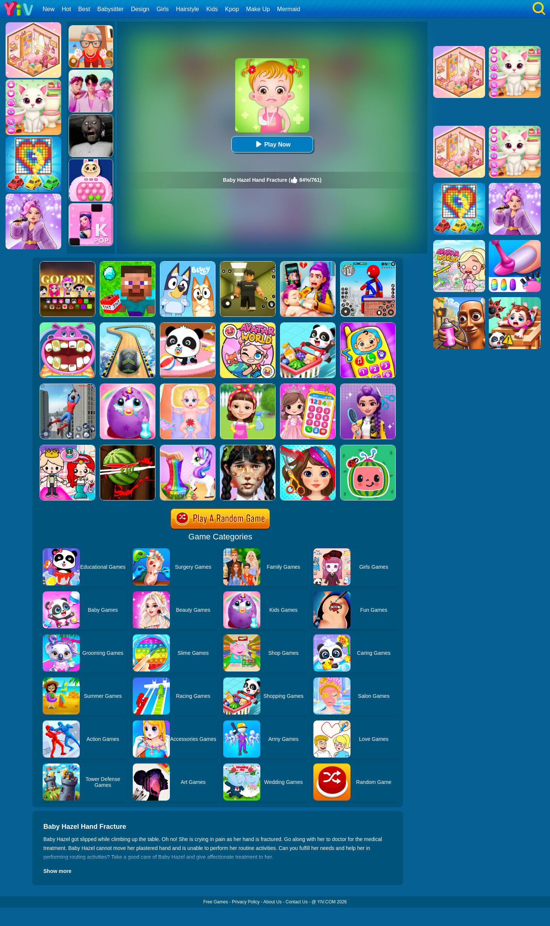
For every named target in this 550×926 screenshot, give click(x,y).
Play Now (272, 144)
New (49, 9)
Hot (66, 9)
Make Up (258, 9)
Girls (163, 9)
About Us (272, 901)
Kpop (232, 9)
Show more (57, 871)
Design (140, 9)
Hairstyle (187, 9)
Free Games (215, 901)
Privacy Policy (246, 901)
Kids (212, 9)
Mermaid (288, 9)
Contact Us (296, 901)
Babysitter (110, 9)
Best (84, 9)
